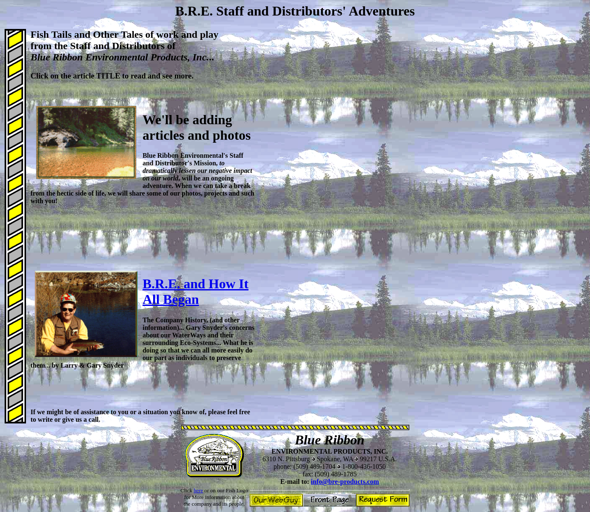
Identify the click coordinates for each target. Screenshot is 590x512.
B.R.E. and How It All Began (196, 291)
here (198, 490)
